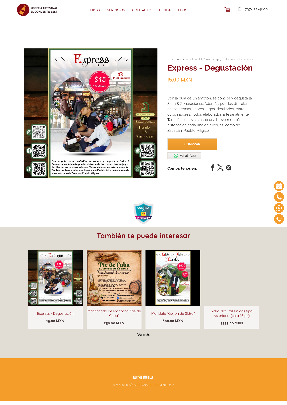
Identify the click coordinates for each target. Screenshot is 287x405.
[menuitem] (96, 10)
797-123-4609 (256, 9)
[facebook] (212, 168)
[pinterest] (228, 168)
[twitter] (220, 168)
